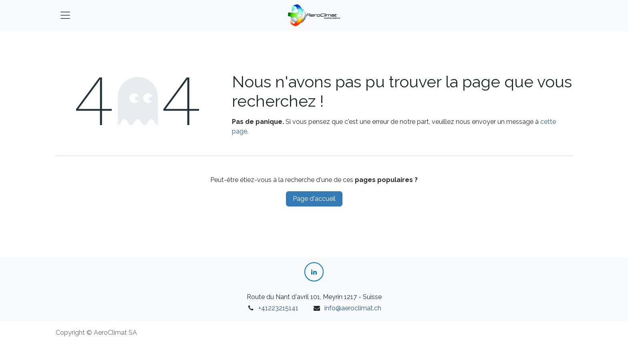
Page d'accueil (314, 198)
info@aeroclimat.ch (352, 308)
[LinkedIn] (314, 271)
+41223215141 (278, 308)
